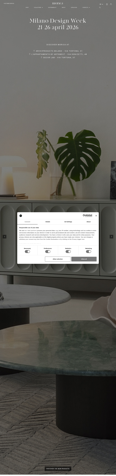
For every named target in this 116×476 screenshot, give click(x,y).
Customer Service (9, 3)
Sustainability (52, 7)
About (63, 7)
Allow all (84, 259)
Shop (27, 7)
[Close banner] (96, 215)
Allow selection (58, 259)
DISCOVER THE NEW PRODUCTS (58, 468)
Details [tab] (48, 221)
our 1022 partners (31, 230)
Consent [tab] (27, 221)
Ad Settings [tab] (68, 221)
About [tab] (89, 221)
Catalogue (74, 7)
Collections (38, 7)
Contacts (86, 7)
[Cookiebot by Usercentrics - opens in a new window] (84, 215)
